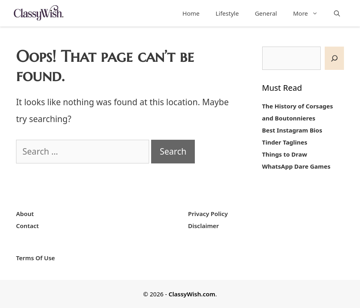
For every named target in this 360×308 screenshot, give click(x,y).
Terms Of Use (35, 258)
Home (191, 13)
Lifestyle (227, 13)
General (266, 13)
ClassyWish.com (191, 294)
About (25, 214)
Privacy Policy (208, 214)
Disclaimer (203, 226)
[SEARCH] (334, 58)
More (309, 13)
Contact (27, 226)
